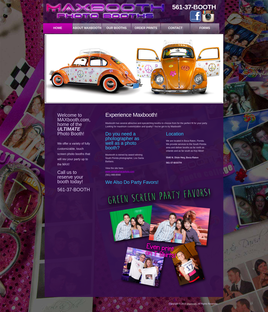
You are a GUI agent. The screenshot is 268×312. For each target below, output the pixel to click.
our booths (116, 28)
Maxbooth (192, 304)
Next (220, 68)
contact (175, 28)
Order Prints (146, 28)
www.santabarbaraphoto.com (119, 171)
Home (57, 28)
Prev (49, 68)
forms (204, 28)
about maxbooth (87, 28)
